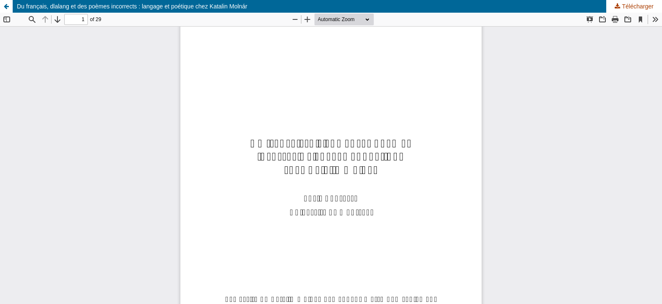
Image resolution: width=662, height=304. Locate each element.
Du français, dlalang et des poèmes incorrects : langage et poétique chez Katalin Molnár (132, 6)
